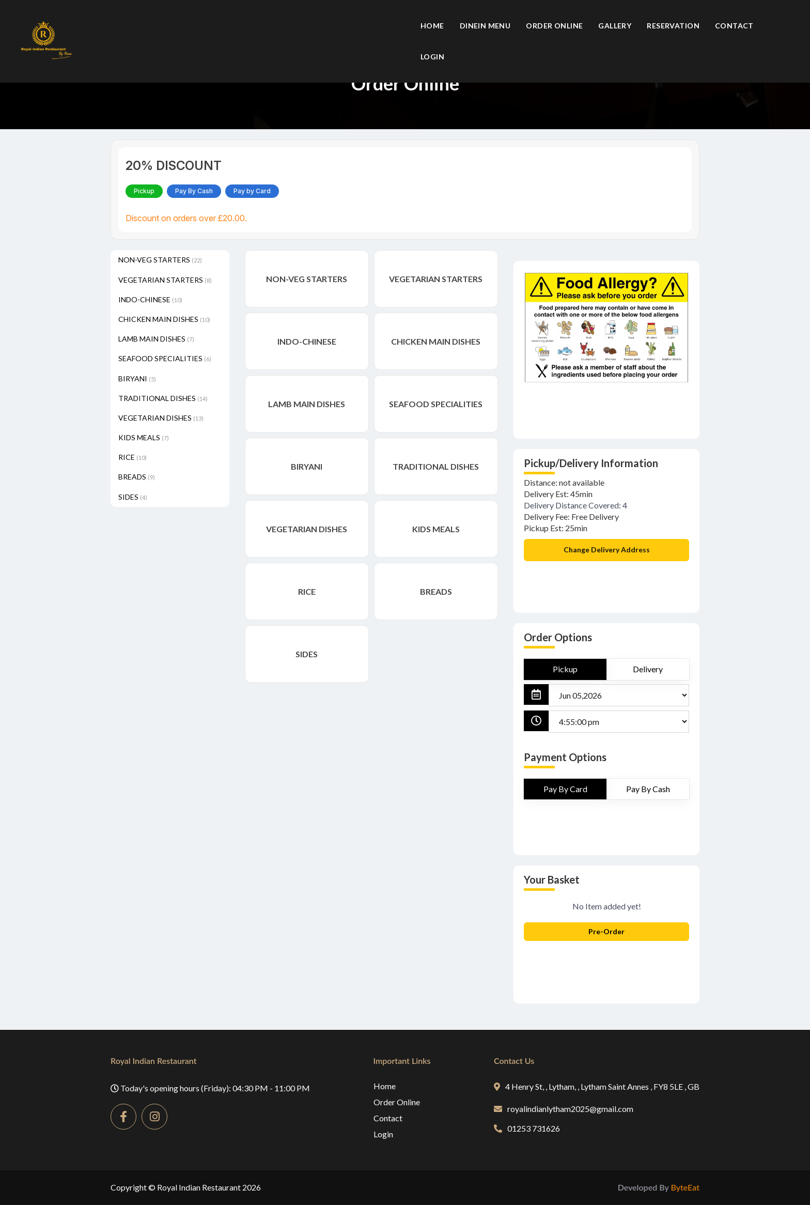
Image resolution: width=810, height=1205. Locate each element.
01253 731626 (527, 1128)
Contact (734, 25)
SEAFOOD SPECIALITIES (164, 358)
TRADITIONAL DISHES (163, 398)
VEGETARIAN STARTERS (165, 279)
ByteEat (685, 1187)
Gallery (614, 25)
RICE (132, 457)
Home (432, 25)
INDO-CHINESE (150, 299)
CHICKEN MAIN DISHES (164, 319)
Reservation (673, 25)
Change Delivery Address (607, 549)
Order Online (554, 25)
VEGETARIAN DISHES (161, 417)
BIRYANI (137, 378)
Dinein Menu (485, 25)
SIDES (132, 496)
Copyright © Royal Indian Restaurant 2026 (186, 1187)
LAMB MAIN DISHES (156, 338)
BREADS (136, 476)
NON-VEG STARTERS (160, 259)
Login (432, 56)
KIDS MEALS (143, 437)
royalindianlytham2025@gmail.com (563, 1109)
